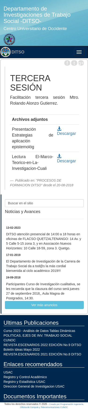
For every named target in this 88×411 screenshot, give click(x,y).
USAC (8, 372)
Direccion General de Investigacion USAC (34, 386)
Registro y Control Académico (25, 377)
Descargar (66, 131)
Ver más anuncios (44, 305)
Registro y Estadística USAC (24, 382)
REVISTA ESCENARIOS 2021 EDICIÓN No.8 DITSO (42, 354)
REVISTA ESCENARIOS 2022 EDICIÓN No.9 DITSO (42, 345)
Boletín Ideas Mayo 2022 (22, 349)
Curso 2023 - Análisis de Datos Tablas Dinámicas (39, 331)
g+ (81, 63)
